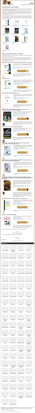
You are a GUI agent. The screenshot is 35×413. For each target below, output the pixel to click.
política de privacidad (14, 411)
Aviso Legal (18, 411)
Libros (31, 3)
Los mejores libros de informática (10, 7)
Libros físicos (29, 91)
